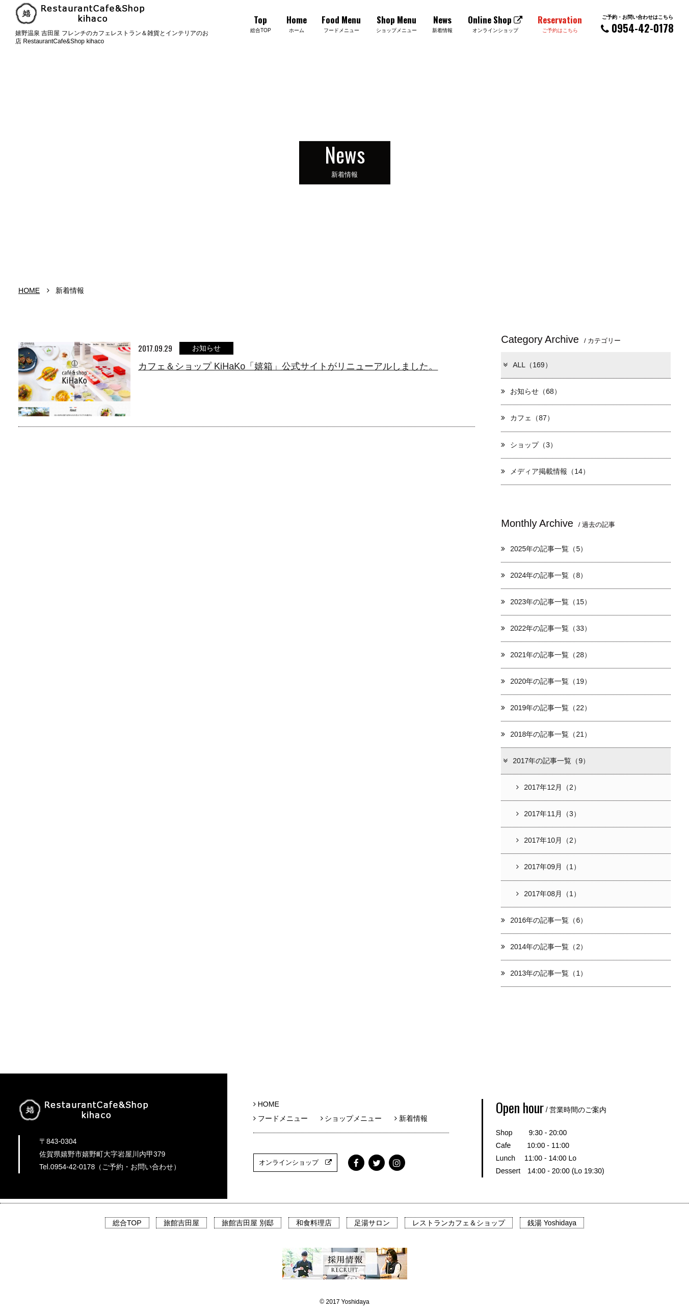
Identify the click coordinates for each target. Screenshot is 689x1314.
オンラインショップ (295, 1162)
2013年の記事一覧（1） (544, 973)
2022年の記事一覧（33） (546, 628)
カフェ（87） (527, 418)
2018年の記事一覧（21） (546, 734)
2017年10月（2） (548, 840)
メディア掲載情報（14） (545, 471)
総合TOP (127, 1223)
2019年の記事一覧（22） (546, 708)
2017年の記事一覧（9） (546, 761)
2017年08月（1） (548, 894)
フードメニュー (284, 1118)
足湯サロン (372, 1223)
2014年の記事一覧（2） (544, 947)
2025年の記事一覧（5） (544, 549)
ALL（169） (526, 365)
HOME (29, 290)
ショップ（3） (529, 445)
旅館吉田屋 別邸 (248, 1223)
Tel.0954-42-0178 (67, 1167)
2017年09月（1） (548, 867)
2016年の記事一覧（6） (544, 920)
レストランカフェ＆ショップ (458, 1223)
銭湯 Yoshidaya (551, 1223)
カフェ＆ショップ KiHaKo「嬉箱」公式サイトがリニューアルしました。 (288, 366)
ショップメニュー (355, 1118)
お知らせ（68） (531, 391)
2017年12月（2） (548, 787)
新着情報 (411, 1118)
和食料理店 (314, 1223)
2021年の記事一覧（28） (546, 655)
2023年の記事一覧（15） (546, 602)
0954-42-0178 (637, 24)
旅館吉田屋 (181, 1223)
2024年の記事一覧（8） (544, 575)
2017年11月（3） (548, 814)
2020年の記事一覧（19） (546, 681)
